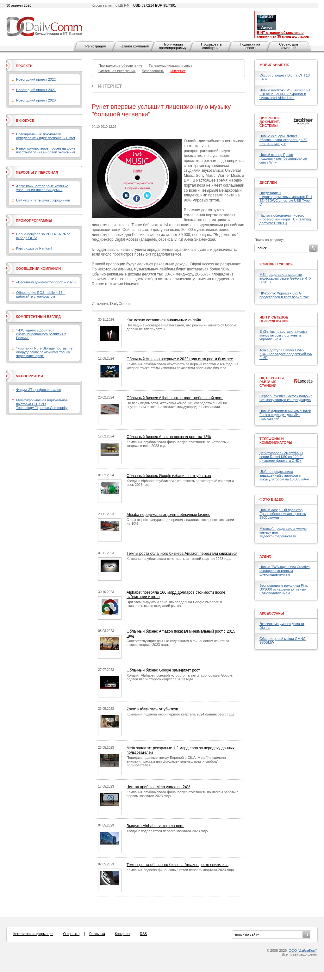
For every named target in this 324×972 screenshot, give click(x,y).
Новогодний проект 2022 (36, 79)
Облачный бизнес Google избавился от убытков (169, 476)
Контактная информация (33, 934)
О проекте (71, 934)
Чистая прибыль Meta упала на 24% (158, 787)
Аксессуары (271, 613)
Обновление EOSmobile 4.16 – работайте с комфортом (40, 294)
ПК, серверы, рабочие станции (272, 381)
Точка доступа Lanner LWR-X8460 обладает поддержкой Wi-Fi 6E (285, 354)
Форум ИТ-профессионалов (38, 390)
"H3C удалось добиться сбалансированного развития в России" (41, 334)
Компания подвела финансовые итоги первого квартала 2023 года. (181, 870)
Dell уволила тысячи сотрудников (43, 200)
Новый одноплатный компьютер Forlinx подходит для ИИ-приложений (285, 414)
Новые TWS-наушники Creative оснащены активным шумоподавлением (284, 570)
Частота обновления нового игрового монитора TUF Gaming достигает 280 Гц (285, 219)
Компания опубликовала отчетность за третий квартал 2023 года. (179, 558)
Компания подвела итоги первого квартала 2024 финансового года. (181, 714)
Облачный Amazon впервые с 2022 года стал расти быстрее (180, 359)
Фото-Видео (271, 499)
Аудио (265, 556)
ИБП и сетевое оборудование (274, 319)
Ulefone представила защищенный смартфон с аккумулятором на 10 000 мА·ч (284, 475)
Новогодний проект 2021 (36, 90)
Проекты (24, 66)
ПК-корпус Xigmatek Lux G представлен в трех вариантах (283, 295)
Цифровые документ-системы (270, 121)
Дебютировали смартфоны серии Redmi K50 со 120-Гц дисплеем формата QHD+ (281, 456)
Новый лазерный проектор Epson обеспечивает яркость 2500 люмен (282, 513)
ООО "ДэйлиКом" (303, 950)
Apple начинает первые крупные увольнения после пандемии (42, 188)
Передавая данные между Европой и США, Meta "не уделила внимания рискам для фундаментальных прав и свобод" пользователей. (176, 761)
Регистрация (95, 46)
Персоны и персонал (37, 172)
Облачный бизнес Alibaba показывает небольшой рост (175, 398)
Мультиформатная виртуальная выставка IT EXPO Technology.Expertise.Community (42, 404)
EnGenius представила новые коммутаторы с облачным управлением (283, 335)
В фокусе (25, 120)
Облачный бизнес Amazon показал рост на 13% (169, 437)
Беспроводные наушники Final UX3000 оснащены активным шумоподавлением (283, 589)
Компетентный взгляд (38, 317)
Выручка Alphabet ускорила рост (155, 826)
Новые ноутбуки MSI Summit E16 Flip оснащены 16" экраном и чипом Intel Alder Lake (286, 94)
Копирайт (122, 934)
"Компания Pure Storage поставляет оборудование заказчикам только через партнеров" (45, 352)
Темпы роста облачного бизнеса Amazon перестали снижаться (182, 553)
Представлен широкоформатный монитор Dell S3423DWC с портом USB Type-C (285, 198)
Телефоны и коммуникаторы (275, 440)
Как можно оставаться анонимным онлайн (164, 320)
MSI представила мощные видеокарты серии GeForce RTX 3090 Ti (285, 278)
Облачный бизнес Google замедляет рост (163, 670)
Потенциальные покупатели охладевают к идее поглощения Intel (45, 136)
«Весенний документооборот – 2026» (46, 282)
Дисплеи (268, 182)
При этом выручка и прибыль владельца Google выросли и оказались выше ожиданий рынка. (174, 604)
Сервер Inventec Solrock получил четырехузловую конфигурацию (286, 398)
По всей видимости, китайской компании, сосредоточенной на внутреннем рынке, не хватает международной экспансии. (177, 405)
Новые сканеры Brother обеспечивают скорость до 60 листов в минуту (283, 139)
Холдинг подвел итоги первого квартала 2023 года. (168, 831)
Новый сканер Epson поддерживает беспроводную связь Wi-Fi (283, 158)
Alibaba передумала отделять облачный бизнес (168, 514)
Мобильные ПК (274, 65)
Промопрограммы (34, 220)
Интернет (110, 86)
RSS (143, 934)
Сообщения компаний (38, 268)
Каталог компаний (134, 46)
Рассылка (97, 934)
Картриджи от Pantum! (34, 248)
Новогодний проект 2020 (36, 100)
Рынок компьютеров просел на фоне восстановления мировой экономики (45, 150)
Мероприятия (29, 376)
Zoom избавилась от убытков (152, 709)
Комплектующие (276, 264)
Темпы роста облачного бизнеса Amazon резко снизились (177, 865)
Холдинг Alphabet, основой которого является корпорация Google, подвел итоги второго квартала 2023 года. (180, 677)
